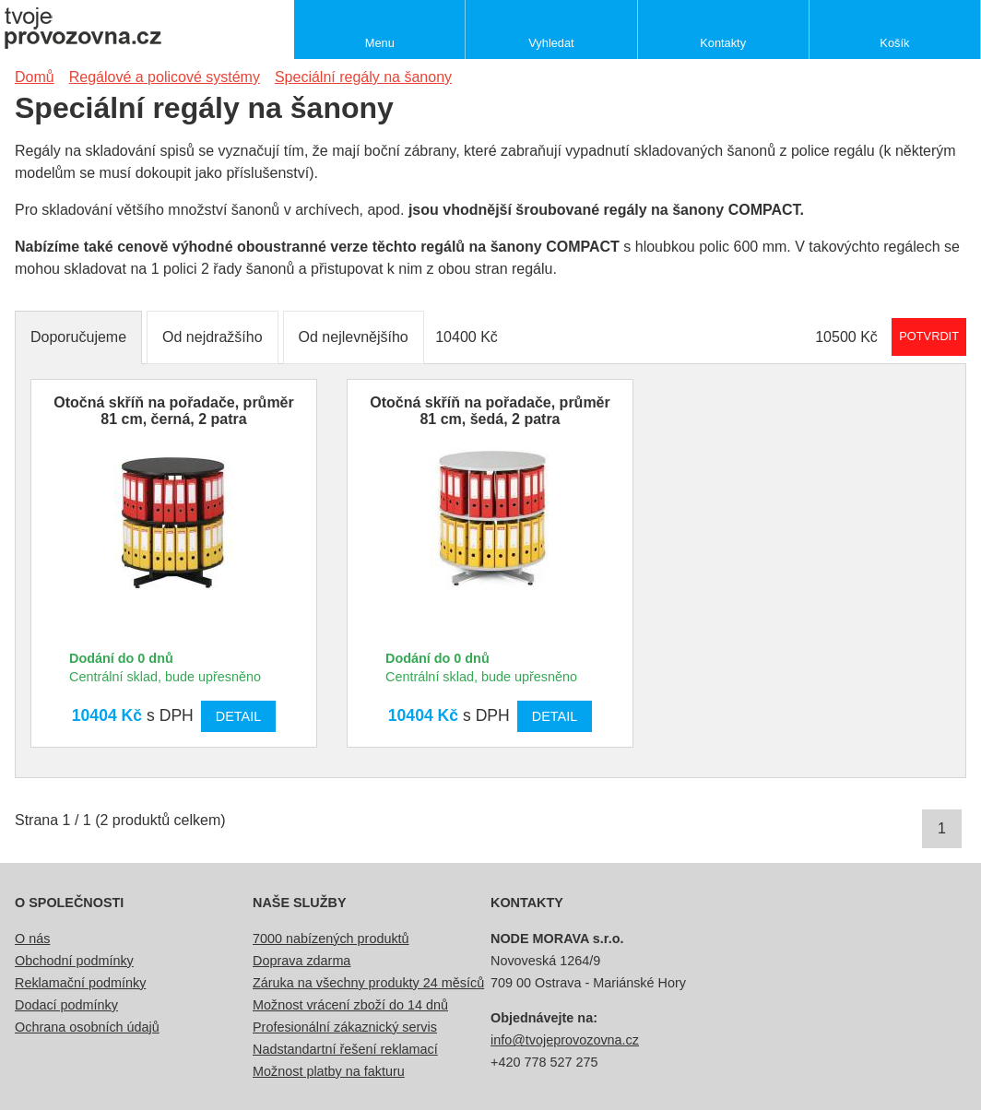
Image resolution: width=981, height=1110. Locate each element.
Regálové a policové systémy (164, 77)
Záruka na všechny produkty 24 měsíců (368, 982)
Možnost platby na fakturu (329, 1071)
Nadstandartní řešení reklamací (345, 1049)
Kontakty (723, 43)
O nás (32, 938)
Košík (894, 43)
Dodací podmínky (66, 1005)
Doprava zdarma (301, 960)
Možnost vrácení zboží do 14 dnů (350, 1005)
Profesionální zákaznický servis (345, 1027)
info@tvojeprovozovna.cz (564, 1040)
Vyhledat (550, 43)
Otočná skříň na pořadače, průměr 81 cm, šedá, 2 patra (490, 411)
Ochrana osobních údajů (87, 1027)
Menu (380, 43)
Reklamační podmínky (80, 982)
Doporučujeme (78, 337)
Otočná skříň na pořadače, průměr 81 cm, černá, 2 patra (173, 411)
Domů (34, 77)
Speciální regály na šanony (363, 77)
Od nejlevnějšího (353, 337)
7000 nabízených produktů (331, 938)
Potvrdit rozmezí (929, 336)
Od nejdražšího (212, 337)
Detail (238, 716)
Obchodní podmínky (74, 960)
